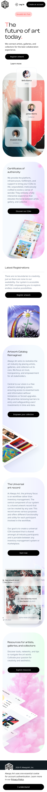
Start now (23, 553)
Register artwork (17, 56)
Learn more (16, 63)
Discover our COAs (23, 211)
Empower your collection (23, 414)
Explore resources (23, 670)
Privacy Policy (17, 779)
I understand (23, 787)
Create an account (35, 4)
